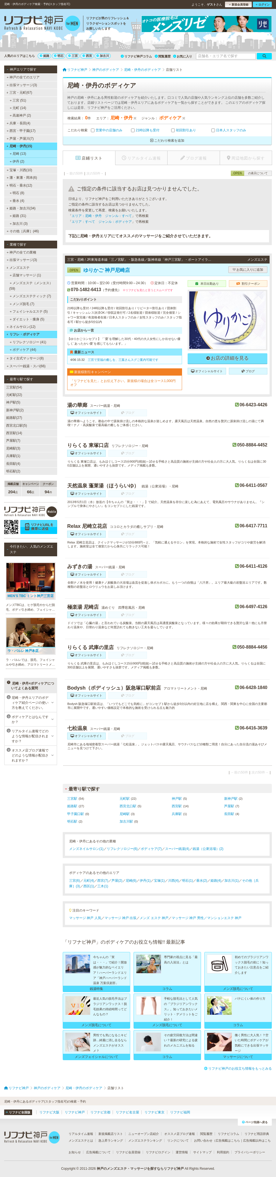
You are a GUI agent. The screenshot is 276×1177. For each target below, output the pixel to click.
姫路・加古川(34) (20, 208)
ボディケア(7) (151, 849)
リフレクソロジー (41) (28, 342)
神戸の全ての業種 (21, 252)
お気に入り (182, 56)
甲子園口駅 (75, 814)
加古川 (102, 55)
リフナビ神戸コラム (136, 56)
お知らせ (75, 1152)
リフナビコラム (228, 1133)
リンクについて (178, 1140)
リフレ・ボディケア (23, 334)
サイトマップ (202, 1152)
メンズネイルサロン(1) (86, 849)
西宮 (87, 55)
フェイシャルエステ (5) (29, 311)
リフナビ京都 (100, 1112)
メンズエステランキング (145, 1140)
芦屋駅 (229, 806)
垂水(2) (201, 881)
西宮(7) (102, 881)
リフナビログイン (158, 1152)
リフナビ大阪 (49, 1112)
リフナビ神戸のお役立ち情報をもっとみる (238, 1068)
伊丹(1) (145, 881)
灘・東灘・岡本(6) (22, 178)
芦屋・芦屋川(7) (20, 139)
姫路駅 (72, 806)
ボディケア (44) (23, 350)
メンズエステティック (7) (30, 296)
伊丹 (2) (17, 161)
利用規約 (223, 1152)
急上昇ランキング (110, 1140)
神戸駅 (177, 799)
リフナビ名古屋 (127, 1112)
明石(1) (187, 881)
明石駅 (72, 821)
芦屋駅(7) (13, 441)
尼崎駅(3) (13, 448)
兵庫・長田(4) (18, 123)
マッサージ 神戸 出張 (121, 918)
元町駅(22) (14, 395)
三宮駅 (72, 799)
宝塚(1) (159, 881)
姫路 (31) (18, 216)
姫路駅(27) (14, 418)
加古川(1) (231, 881)
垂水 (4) (17, 201)
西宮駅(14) (14, 433)
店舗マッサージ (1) (25, 275)
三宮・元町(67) (19, 93)
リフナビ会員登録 (128, 1152)
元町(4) (88, 881)
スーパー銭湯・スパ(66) (26, 366)
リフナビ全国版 (18, 1112)
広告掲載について (98, 1152)
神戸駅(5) (13, 402)
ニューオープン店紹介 (143, 1133)
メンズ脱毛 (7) (22, 304)
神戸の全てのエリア (23, 77)
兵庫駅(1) (13, 456)
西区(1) (88, 886)
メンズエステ (18, 268)
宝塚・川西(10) (19, 170)
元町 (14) (18, 108)
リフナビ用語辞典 (256, 1133)
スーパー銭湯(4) (177, 849)
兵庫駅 (177, 814)
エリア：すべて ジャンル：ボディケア (102, 222)
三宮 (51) (18, 100)
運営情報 (182, 1152)
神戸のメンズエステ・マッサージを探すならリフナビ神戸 (140, 1169)
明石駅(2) (13, 471)
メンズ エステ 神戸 (154, 918)
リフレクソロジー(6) (122, 849)
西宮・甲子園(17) (21, 131)
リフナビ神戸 (75, 1112)
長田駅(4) (13, 464)
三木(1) (102, 886)
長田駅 (229, 814)
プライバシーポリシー (249, 1152)
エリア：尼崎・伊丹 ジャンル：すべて (102, 216)
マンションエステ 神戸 (224, 918)
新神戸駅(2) (15, 410)
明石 (59, 55)
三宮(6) (74, 881)
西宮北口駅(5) (16, 425)
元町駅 (125, 799)
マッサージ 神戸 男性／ (189, 918)
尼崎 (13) (18, 154)
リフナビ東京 (154, 1112)
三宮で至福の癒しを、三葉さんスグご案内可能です (123, 359)
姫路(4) (215, 881)
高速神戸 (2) (20, 115)
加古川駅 (126, 821)
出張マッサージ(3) (22, 85)
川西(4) (173, 881)
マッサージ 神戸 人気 (85, 918)
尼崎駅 (125, 814)
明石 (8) (17, 193)
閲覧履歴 (163, 56)
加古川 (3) (19, 224)
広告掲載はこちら (228, 1140)
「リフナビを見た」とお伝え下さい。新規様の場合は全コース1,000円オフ (123, 383)
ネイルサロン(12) (21, 327)
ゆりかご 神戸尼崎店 (98, 270)
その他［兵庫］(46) (23, 231)
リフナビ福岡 (180, 1112)
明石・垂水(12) (19, 185)
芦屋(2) (117, 881)
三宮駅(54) (14, 387)
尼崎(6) (131, 881)
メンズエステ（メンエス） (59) (31, 286)
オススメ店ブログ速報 (179, 1133)
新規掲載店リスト (110, 1133)
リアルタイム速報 (81, 1133)
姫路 (44, 55)
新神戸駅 (231, 799)
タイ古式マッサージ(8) (25, 358)
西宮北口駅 (128, 806)
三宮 (73, 55)
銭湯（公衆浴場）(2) (208, 849)
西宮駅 (177, 806)
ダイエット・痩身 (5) (27, 319)
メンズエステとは (81, 1140)
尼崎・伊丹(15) (19, 146)
